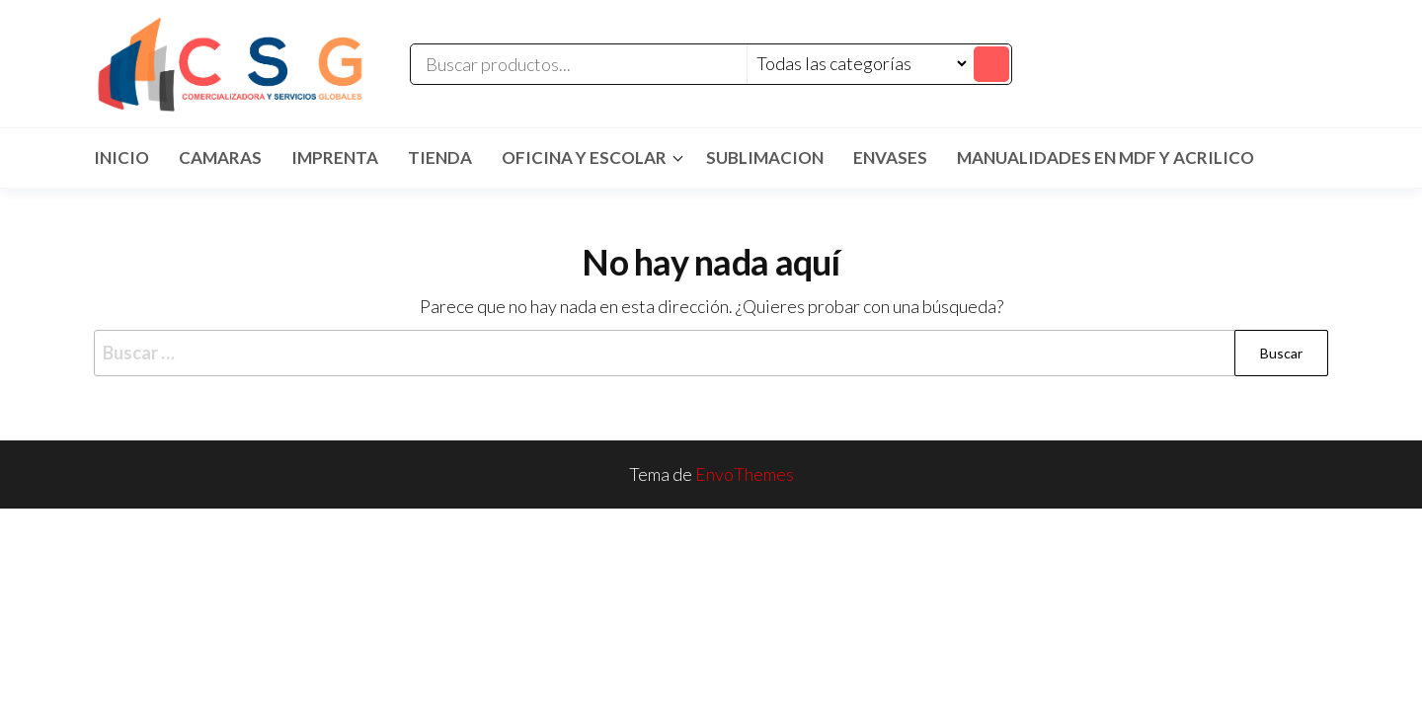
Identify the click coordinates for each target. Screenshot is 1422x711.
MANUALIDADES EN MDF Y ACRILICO (1105, 157)
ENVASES (890, 157)
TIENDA (440, 157)
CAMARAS (220, 157)
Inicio (121, 157)
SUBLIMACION (765, 157)
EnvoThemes (744, 474)
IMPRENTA (334, 157)
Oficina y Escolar (584, 157)
